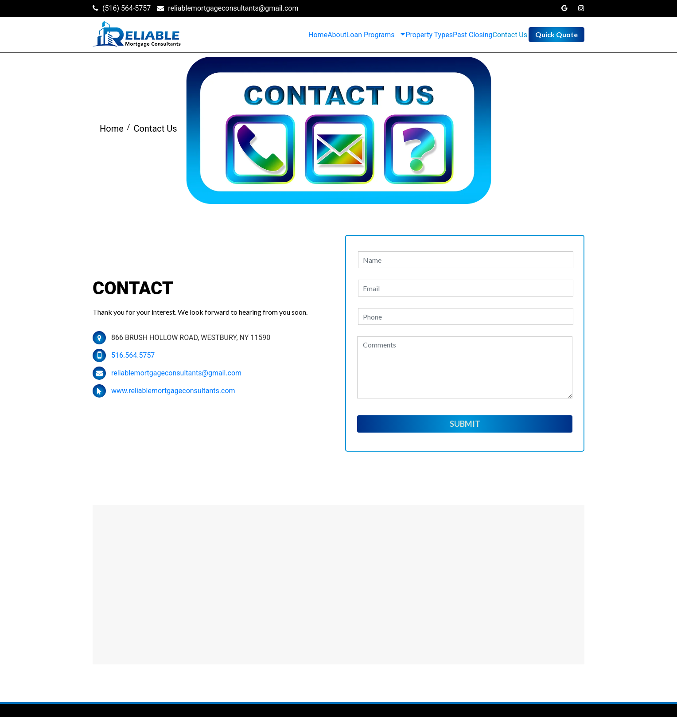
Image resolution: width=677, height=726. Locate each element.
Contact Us (509, 35)
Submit (465, 424)
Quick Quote (556, 34)
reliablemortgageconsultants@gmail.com (176, 373)
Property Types (429, 35)
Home (317, 35)
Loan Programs (370, 35)
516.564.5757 (133, 355)
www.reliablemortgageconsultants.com (173, 390)
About (336, 35)
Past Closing (473, 35)
